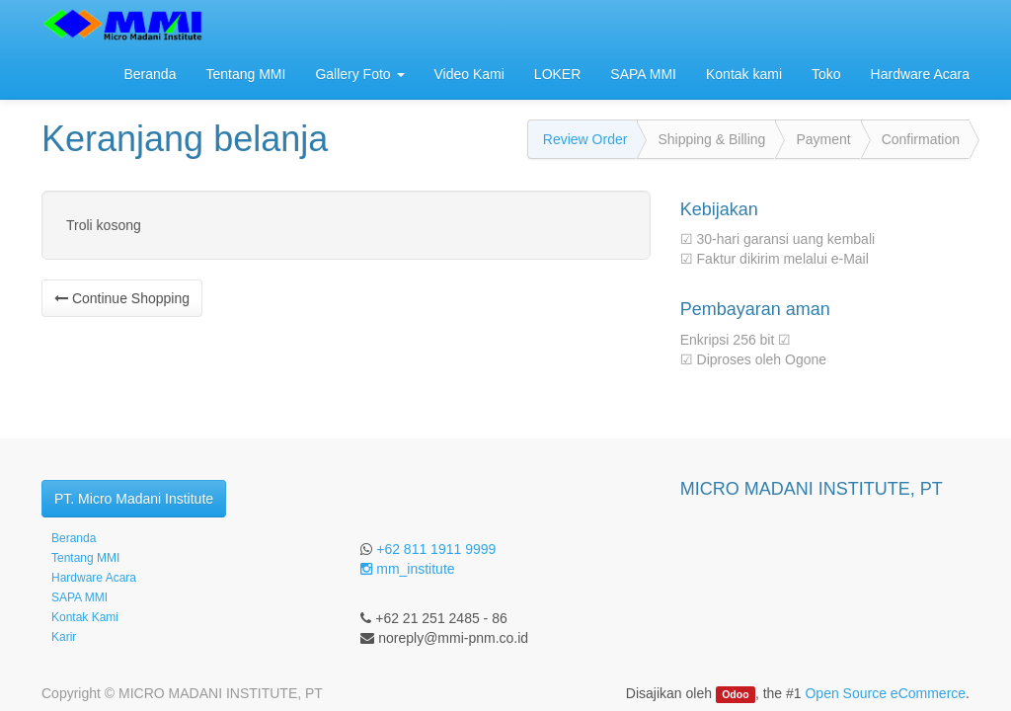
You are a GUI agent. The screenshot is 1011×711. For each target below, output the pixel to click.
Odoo (735, 694)
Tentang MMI (85, 558)
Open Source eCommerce (885, 693)
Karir (63, 637)
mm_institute (407, 569)
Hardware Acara (93, 578)
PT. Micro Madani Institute (133, 499)
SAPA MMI (79, 597)
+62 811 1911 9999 (436, 549)
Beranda (73, 538)
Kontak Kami (84, 617)
